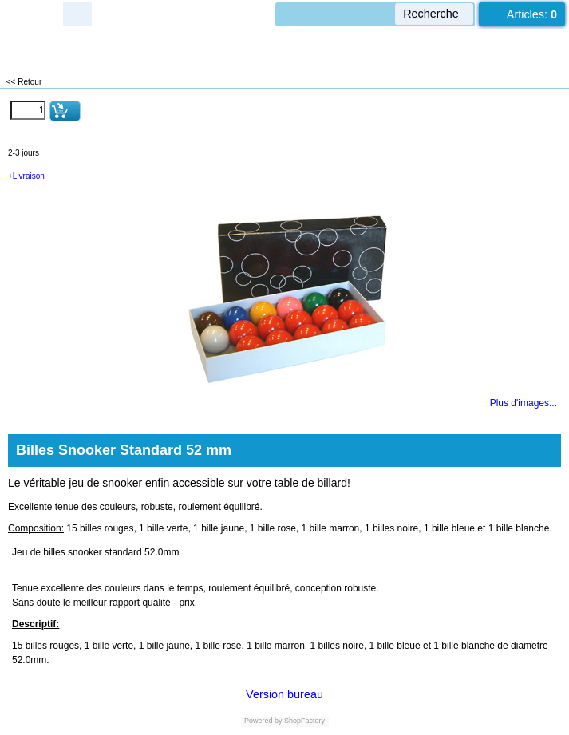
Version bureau (284, 694)
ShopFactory (304, 721)
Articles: (532, 14)
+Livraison (26, 176)
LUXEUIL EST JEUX (96, 48)
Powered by (263, 721)
